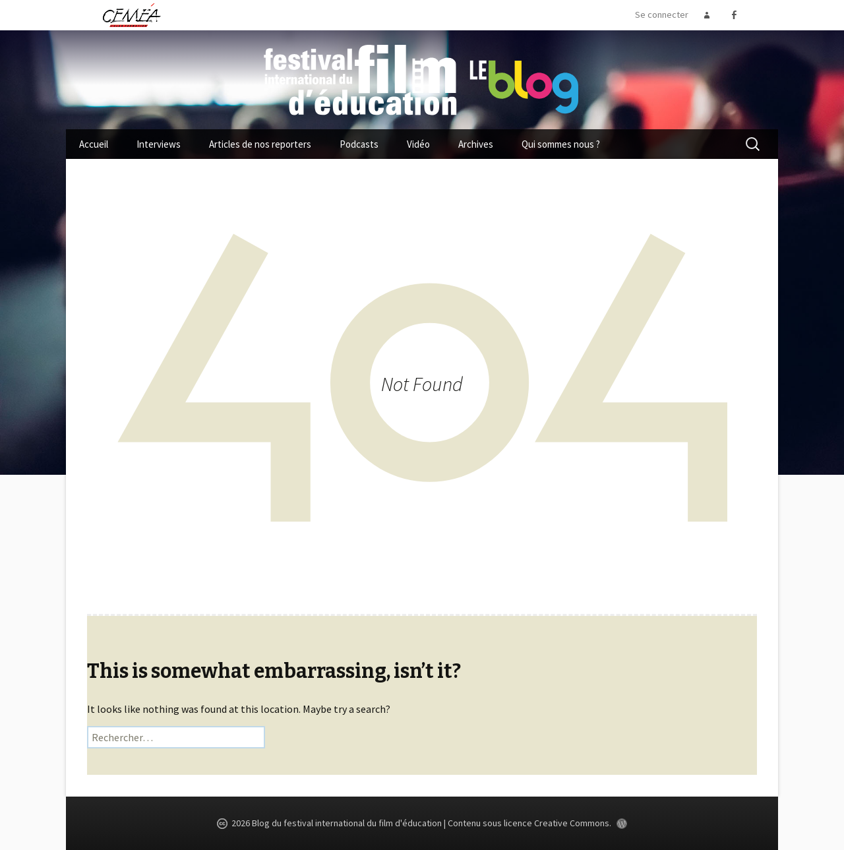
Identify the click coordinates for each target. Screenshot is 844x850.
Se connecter (661, 14)
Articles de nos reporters (260, 144)
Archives (475, 144)
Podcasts (359, 144)
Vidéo (418, 144)
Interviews (158, 144)
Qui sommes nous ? (561, 144)
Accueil (93, 144)
